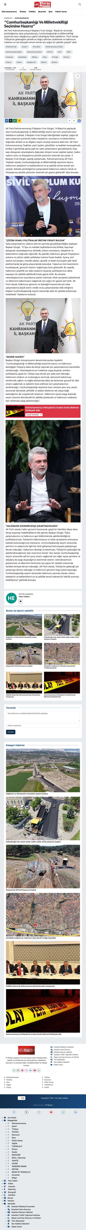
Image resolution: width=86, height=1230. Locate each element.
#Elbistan (34, 57)
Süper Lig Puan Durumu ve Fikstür (65, 1057)
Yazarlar (9, 1186)
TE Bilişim (49, 1105)
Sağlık (7, 1085)
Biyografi (10, 1192)
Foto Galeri (11, 1181)
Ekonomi (42, 12)
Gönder (11, 732)
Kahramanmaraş (9, 12)
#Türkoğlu (55, 57)
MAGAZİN (14, 1155)
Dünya (7, 1087)
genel (12, 1126)
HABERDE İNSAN (17, 1166)
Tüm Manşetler (58, 1060)
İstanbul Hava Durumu (60, 1050)
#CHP (59, 52)
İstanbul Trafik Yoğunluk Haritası (64, 1055)
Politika (32, 12)
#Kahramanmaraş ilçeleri (34, 52)
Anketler (9, 1195)
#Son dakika (36, 47)
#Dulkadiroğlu (22, 57)
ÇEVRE (13, 1163)
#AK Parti (49, 52)
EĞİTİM (13, 1169)
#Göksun (8, 62)
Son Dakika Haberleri (60, 1062)
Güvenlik (14, 1175)
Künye (8, 1198)
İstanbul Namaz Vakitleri (61, 1052)
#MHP (69, 52)
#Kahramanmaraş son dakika (54, 47)
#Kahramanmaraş (11, 47)
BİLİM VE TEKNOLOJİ (19, 1172)
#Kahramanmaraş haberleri (14, 52)
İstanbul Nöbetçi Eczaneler (62, 1047)
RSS (21, 1098)
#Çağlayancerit (31, 62)
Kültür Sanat (61, 12)
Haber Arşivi (57, 1065)
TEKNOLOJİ (47, 1085)
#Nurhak (43, 62)
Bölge (12, 1178)
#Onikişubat (9, 57)
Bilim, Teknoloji (16, 1158)
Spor (50, 12)
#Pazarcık (66, 57)
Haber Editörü (24, 597)
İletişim (9, 1201)
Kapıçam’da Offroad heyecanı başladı (19, 666)
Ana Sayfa (10, 1117)
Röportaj (9, 1189)
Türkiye (22, 12)
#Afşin (45, 57)
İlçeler (45, 1087)
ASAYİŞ (13, 1160)
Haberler (8, 18)
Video (8, 1183)
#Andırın (19, 62)
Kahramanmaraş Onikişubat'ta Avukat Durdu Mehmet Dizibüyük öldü (59, 696)
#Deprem (24, 47)
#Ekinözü (54, 62)
